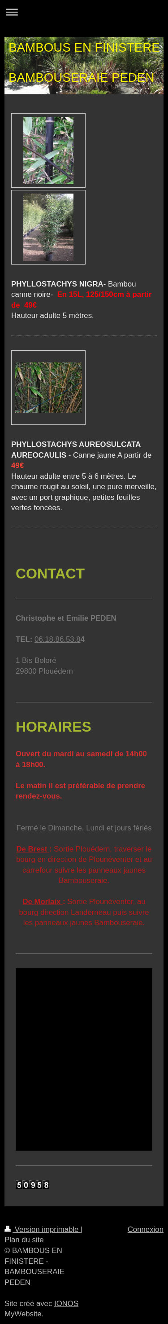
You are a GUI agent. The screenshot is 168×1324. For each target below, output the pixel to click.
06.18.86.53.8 (57, 639)
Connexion (146, 1229)
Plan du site (24, 1240)
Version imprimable (42, 1229)
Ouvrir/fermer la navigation (84, 12)
